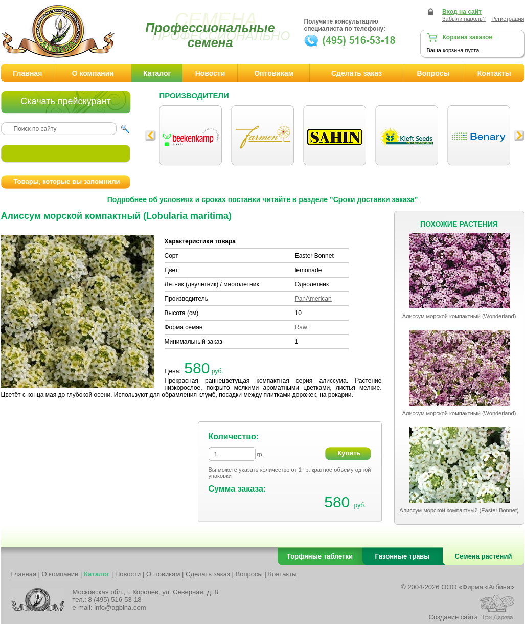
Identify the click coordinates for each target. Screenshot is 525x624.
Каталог (157, 73)
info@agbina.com (120, 607)
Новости (210, 73)
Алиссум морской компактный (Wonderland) (459, 316)
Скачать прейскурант (65, 101)
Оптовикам (273, 73)
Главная (27, 73)
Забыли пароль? (464, 19)
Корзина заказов (468, 37)
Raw (301, 327)
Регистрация (507, 19)
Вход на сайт (462, 11)
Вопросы (433, 73)
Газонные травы (402, 556)
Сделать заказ (356, 73)
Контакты (282, 574)
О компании (93, 73)
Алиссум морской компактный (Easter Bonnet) (458, 510)
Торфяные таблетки (320, 556)
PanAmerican (313, 298)
